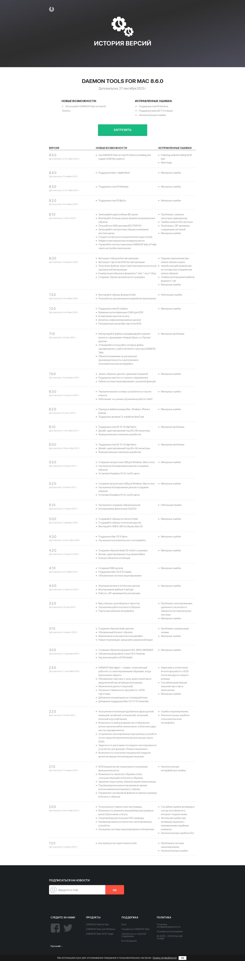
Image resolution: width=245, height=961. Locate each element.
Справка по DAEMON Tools (136, 929)
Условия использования (170, 931)
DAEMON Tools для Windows (100, 929)
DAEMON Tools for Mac (97, 924)
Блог (124, 924)
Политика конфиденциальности (168, 925)
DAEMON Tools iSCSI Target (99, 933)
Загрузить (123, 130)
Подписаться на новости (69, 880)
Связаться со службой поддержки (134, 935)
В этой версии (129, 940)
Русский (55, 946)
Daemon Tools (52, 9)
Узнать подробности (164, 957)
